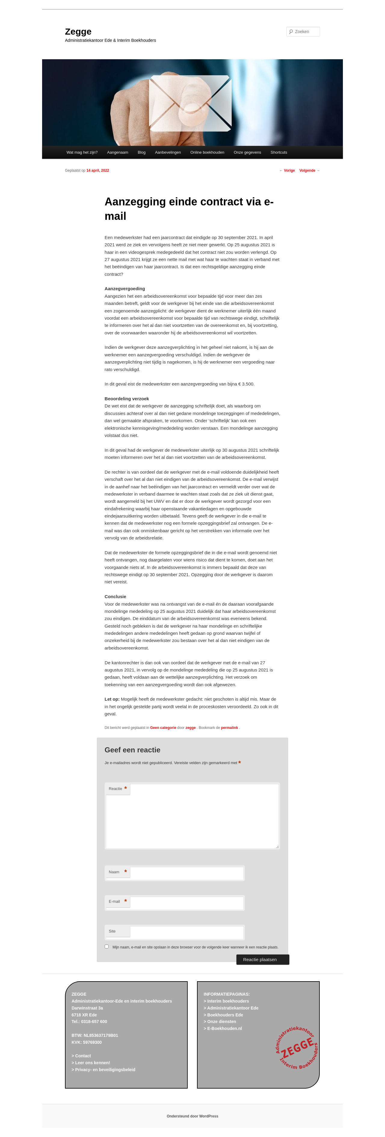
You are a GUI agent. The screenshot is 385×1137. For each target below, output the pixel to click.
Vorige (287, 170)
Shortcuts (279, 152)
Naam (118, 872)
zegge (191, 728)
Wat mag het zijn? (82, 152)
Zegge (78, 31)
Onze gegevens (247, 152)
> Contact (81, 1055)
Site (112, 931)
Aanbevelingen (168, 152)
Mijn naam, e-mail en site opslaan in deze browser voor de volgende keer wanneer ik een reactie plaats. (195, 947)
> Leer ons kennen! (91, 1062)
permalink (230, 728)
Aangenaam (117, 152)
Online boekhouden (207, 152)
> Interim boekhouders (226, 1001)
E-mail (118, 901)
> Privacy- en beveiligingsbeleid (103, 1069)
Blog (142, 152)
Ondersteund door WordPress (192, 1116)
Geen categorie (163, 728)
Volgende (310, 170)
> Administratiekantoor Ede (231, 1008)
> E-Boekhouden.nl (223, 1028)
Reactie (118, 789)
